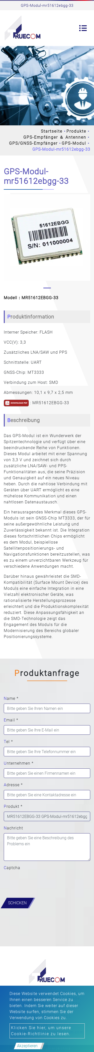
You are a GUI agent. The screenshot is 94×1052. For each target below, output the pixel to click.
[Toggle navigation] (83, 28)
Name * (11, 698)
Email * (11, 720)
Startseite (51, 131)
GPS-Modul (74, 143)
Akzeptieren (27, 1045)
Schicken (17, 903)
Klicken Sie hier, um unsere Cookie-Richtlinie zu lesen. (41, 1030)
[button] (7, 242)
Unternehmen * (19, 763)
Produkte (76, 131)
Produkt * (13, 806)
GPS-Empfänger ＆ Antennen (54, 137)
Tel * (8, 741)
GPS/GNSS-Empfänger (33, 143)
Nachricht (13, 828)
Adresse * (13, 784)
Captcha (12, 867)
